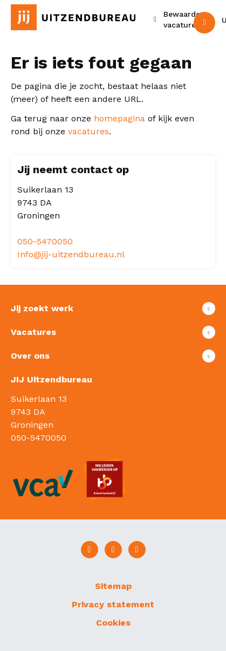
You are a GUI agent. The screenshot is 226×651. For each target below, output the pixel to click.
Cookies (113, 623)
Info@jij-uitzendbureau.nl (71, 254)
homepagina (119, 118)
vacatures (88, 131)
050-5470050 (45, 241)
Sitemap (113, 586)
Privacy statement (113, 604)
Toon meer (113, 308)
